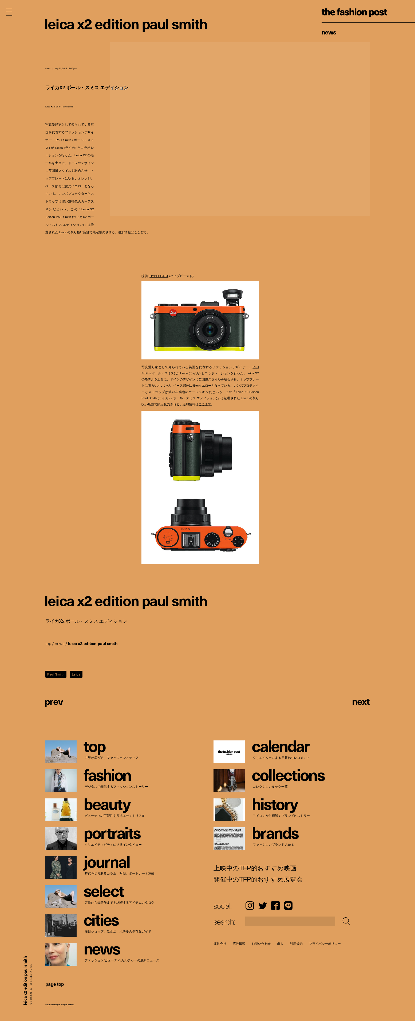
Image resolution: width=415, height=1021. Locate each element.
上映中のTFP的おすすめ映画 (255, 868)
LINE (288, 905)
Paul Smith (56, 674)
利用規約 (296, 943)
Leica (184, 373)
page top (54, 983)
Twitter (262, 905)
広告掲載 (238, 943)
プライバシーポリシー (325, 943)
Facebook (275, 905)
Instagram (249, 905)
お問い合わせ (261, 943)
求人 (280, 943)
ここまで (204, 404)
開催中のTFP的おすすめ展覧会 (258, 879)
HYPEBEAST (158, 276)
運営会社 (220, 943)
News (329, 32)
